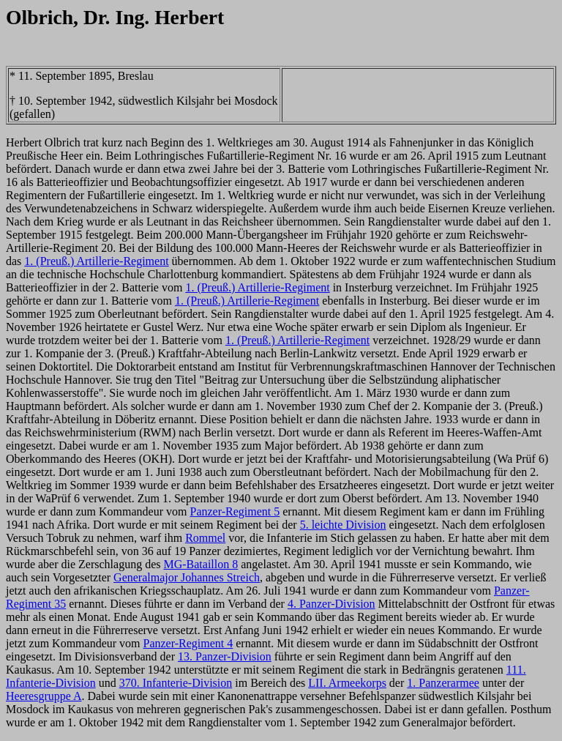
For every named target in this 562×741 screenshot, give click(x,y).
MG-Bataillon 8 (200, 564)
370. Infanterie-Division (176, 683)
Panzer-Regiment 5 (235, 511)
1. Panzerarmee (443, 683)
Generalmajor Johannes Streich (186, 577)
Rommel (205, 538)
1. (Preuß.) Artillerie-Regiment (96, 261)
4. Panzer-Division (331, 603)
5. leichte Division (343, 524)
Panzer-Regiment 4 (188, 643)
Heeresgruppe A (44, 696)
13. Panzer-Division (224, 656)
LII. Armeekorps (347, 683)
